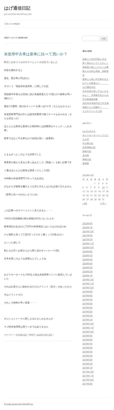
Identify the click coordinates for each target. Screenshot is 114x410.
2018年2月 (87, 363)
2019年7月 (87, 299)
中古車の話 (21, 334)
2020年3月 (87, 267)
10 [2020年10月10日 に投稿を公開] (103, 187)
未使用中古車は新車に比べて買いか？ (35, 53)
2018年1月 (87, 367)
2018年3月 (87, 359)
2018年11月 (88, 327)
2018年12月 (88, 323)
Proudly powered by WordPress (18, 403)
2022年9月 (87, 223)
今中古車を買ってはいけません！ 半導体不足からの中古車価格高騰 (95, 95)
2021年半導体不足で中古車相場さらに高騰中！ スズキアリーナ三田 (95, 107)
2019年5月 (87, 307)
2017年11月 (88, 375)
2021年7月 (87, 239)
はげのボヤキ (88, 131)
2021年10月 (88, 231)
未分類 (85, 155)
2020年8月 (87, 251)
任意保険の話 (88, 147)
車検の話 (86, 159)
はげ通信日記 (17, 8)
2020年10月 (88, 247)
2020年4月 (87, 263)
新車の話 (86, 151)
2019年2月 (87, 315)
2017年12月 (88, 371)
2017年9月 (87, 383)
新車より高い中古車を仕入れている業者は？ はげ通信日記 (95, 83)
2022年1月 (87, 227)
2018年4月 (87, 355)
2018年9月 (87, 335)
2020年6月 (87, 259)
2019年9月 (87, 291)
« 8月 (84, 203)
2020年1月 (87, 275)
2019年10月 (88, 287)
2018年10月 (88, 331)
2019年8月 (87, 295)
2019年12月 (88, 279)
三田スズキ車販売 (12, 23)
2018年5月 (87, 351)
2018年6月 (87, 347)
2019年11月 (88, 283)
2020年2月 (87, 271)
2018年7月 (87, 343)
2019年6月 (87, 303)
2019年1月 (87, 319)
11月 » (103, 203)
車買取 (85, 163)
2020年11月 (88, 243)
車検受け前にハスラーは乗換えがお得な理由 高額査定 (95, 71)
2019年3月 (87, 311)
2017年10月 (88, 379)
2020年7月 (87, 255)
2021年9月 (87, 235)
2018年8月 (87, 339)
